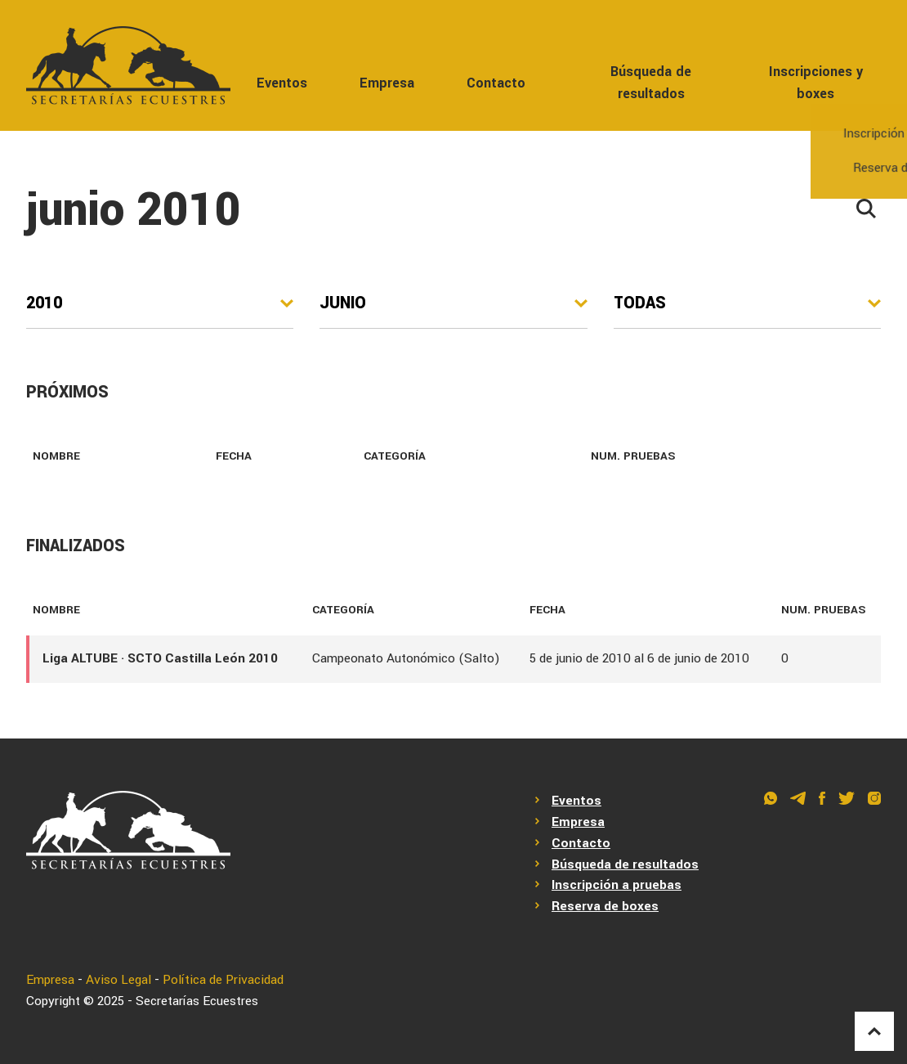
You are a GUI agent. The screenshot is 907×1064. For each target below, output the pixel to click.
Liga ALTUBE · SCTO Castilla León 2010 (160, 658)
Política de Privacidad (223, 980)
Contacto (496, 83)
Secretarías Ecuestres (197, 1001)
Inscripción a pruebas (616, 885)
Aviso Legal (118, 980)
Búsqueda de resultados (650, 82)
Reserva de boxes (605, 906)
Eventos (282, 83)
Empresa (387, 83)
